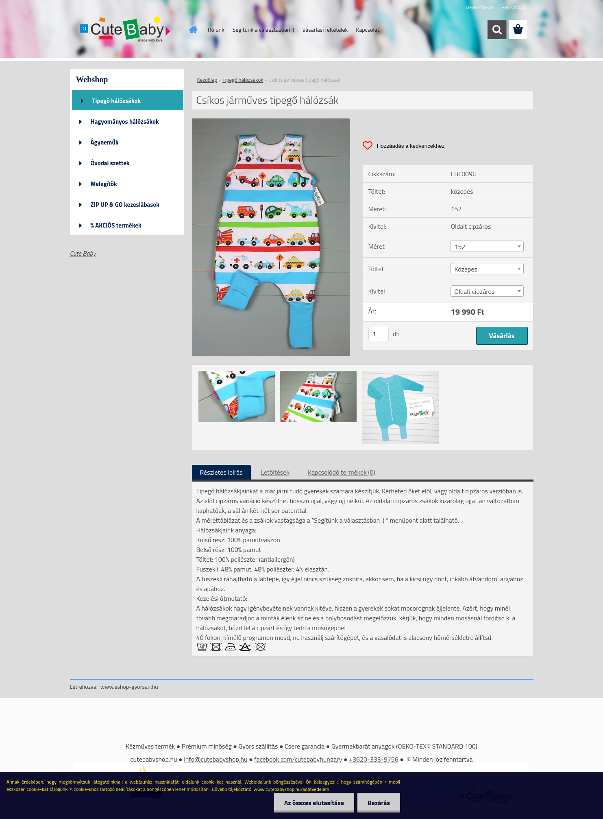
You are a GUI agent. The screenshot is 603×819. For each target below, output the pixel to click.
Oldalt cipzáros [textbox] (474, 291)
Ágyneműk (105, 142)
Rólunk (216, 29)
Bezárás (379, 803)
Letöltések (275, 472)
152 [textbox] (459, 247)
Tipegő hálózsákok (116, 100)
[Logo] (126, 30)
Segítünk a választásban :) (263, 29)
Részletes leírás (221, 472)
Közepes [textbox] (465, 269)
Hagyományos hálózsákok (125, 121)
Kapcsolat (367, 29)
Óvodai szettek (110, 163)
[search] (497, 29)
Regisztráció (513, 7)
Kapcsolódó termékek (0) (341, 472)
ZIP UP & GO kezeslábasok (125, 204)
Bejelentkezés (480, 7)
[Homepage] (192, 29)
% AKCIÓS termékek (116, 225)
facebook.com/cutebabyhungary (298, 759)
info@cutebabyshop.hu (215, 759)
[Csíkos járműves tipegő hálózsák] (271, 122)
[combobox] (487, 246)
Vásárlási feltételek (325, 29)
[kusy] (378, 334)
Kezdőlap (207, 80)
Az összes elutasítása (314, 803)
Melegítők (104, 183)
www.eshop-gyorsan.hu (129, 686)
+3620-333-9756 (373, 759)
